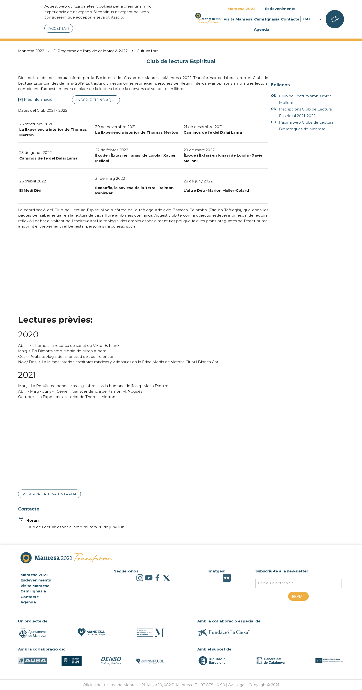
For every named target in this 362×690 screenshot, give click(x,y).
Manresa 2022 (242, 8)
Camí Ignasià (266, 19)
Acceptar (59, 28)
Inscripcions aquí (96, 100)
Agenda (261, 29)
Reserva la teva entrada (49, 494)
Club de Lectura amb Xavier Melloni (301, 99)
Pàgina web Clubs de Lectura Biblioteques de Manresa (302, 125)
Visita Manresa (238, 19)
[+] (20, 99)
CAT (313, 19)
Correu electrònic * (275, 583)
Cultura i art (147, 51)
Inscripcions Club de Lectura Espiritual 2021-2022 (301, 112)
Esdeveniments (280, 8)
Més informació (38, 99)
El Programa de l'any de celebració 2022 (90, 51)
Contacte (290, 19)
